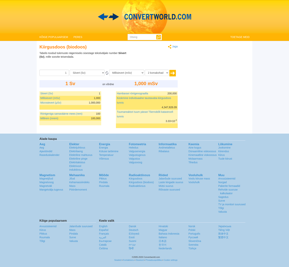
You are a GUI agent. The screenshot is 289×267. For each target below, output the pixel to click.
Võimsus (104, 158)
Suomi (132, 241)
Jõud (72, 178)
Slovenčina (194, 241)
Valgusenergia (137, 151)
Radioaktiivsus (137, 185)
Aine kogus (194, 147)
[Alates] (87, 73)
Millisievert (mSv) (50, 98)
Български (105, 241)
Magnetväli (45, 185)
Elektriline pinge (78, 158)
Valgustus (134, 158)
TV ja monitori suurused (232, 204)
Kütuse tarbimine (108, 151)
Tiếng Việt (224, 229)
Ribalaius (164, 151)
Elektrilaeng (76, 151)
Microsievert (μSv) (50, 102)
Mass (72, 185)
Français (104, 233)
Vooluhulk (194, 182)
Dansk (132, 226)
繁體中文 (223, 237)
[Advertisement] (155, 60)
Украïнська (224, 226)
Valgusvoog (135, 162)
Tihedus (192, 162)
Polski (191, 229)
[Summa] (54, 73)
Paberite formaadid (229, 185)
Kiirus (221, 154)
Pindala (103, 182)
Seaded (117, 260)
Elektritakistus (77, 162)
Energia (103, 147)
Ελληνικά (134, 233)
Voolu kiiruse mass (199, 178)
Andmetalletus (167, 147)
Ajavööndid (45, 151)
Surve (221, 200)
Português (194, 233)
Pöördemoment (78, 189)
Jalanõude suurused (170, 178)
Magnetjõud (46, 178)
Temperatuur (106, 154)
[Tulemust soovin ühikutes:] (126, 73)
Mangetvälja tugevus (51, 189)
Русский (193, 237)
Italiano (163, 237)
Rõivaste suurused (169, 189)
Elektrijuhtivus (77, 147)
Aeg (41, 147)
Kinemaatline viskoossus (202, 154)
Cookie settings (170, 260)
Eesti (132, 237)
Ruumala (104, 185)
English (103, 226)
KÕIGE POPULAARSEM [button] (53, 37)
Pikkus (103, 178)
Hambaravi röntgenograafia (132, 93)
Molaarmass (195, 158)
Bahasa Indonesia (169, 233)
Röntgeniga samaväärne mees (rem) (61, 113)
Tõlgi (221, 208)
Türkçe (192, 248)
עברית (132, 244)
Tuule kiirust (225, 158)
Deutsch (133, 229)
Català (102, 244)
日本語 (162, 241)
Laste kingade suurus (171, 182)
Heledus (133, 147)
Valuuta (222, 211)
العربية (102, 237)
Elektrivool (75, 166)
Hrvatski (163, 226)
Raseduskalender (49, 154)
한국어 (162, 244)
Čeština (103, 248)
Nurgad (222, 182)
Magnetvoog (46, 182)
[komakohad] (157, 73)
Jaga (173, 47)
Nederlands (165, 248)
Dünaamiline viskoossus (202, 151)
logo (144, 16)
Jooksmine (224, 147)
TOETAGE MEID (240, 37)
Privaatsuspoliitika (154, 260)
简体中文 (223, 233)
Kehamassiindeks (79, 182)
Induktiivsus (76, 169)
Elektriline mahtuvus (80, 154)
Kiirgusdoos (135, 178)
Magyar (163, 229)
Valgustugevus (137, 154)
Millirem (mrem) (49, 118)
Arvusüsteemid (226, 178)
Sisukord (140, 260)
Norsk (191, 226)
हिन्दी (131, 248)
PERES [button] (78, 37)
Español (103, 229)
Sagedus (223, 197)
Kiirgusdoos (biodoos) (141, 182)
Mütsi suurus (166, 185)
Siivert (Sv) (46, 93)
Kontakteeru (128, 260)
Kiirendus (223, 151)
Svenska (193, 244)
